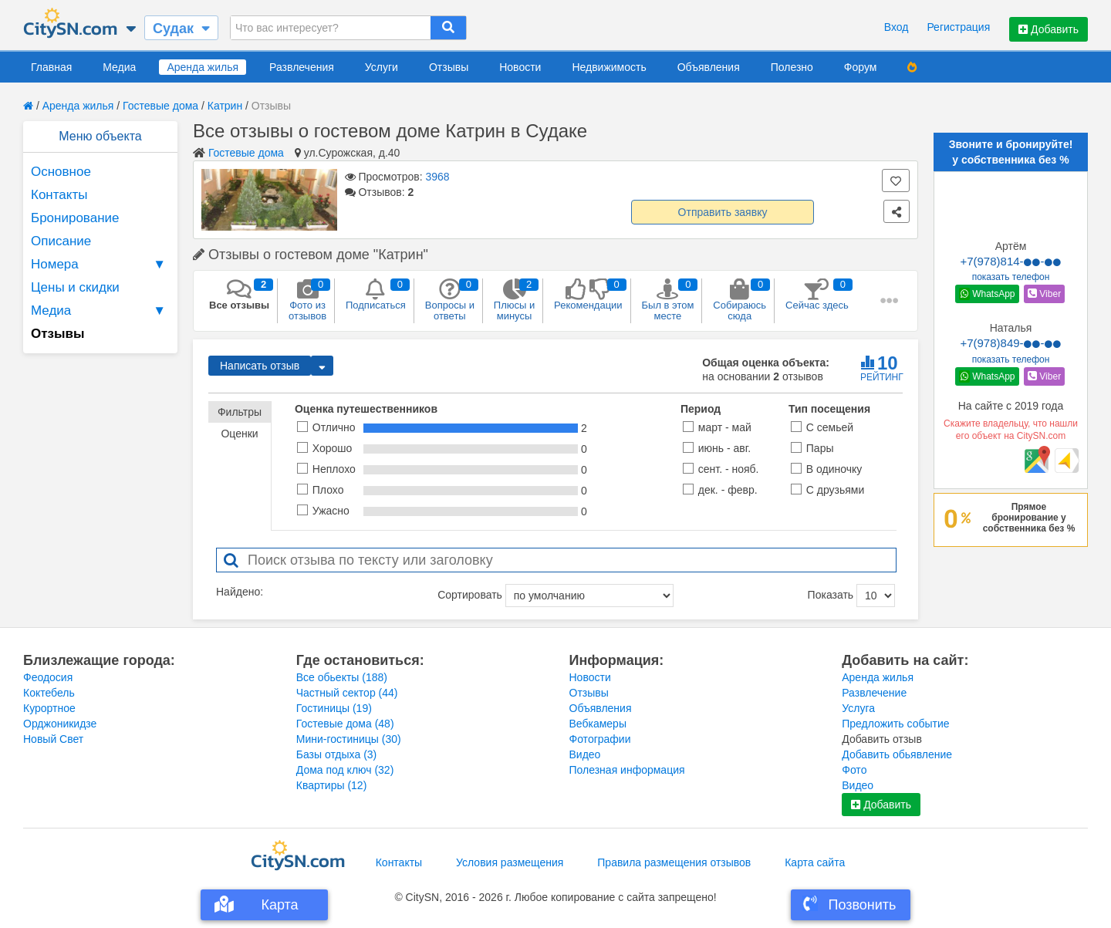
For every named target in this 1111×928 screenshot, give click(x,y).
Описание (61, 241)
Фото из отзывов (307, 300)
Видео (585, 754)
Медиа (119, 67)
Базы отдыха (336, 754)
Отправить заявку (723, 212)
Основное (61, 171)
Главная (51, 67)
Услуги (381, 67)
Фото (854, 770)
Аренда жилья (202, 67)
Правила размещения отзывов (674, 862)
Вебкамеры (597, 723)
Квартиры (331, 785)
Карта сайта (815, 862)
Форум (860, 67)
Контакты (59, 194)
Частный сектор (347, 693)
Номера (100, 264)
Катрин (225, 106)
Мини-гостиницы (348, 739)
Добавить (1048, 29)
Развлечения (301, 67)
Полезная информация (627, 770)
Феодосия (48, 677)
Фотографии (600, 739)
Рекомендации (588, 294)
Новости (520, 67)
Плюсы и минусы (514, 300)
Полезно (792, 67)
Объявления (708, 67)
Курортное (49, 708)
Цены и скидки (75, 287)
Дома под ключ (345, 770)
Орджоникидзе (59, 723)
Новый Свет (53, 739)
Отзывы (448, 67)
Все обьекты (341, 677)
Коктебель (49, 693)
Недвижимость (609, 67)
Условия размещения (509, 862)
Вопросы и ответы (449, 300)
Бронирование (75, 218)
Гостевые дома (160, 106)
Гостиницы (334, 708)
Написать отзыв (259, 365)
